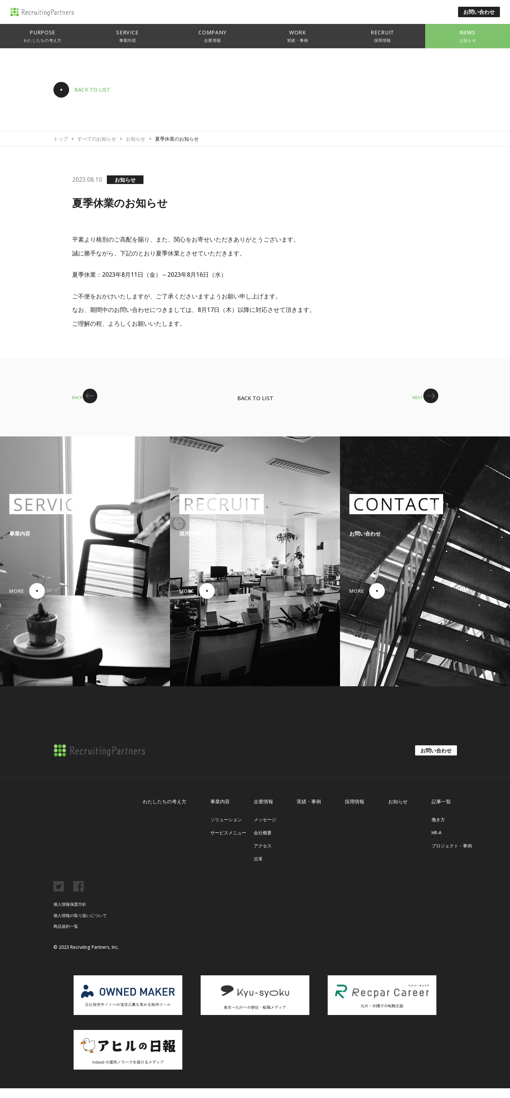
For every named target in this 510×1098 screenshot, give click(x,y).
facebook (78, 896)
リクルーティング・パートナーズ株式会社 (56, 12)
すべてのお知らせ (96, 138)
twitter (58, 896)
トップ (60, 138)
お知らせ (135, 138)
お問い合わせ (479, 11)
